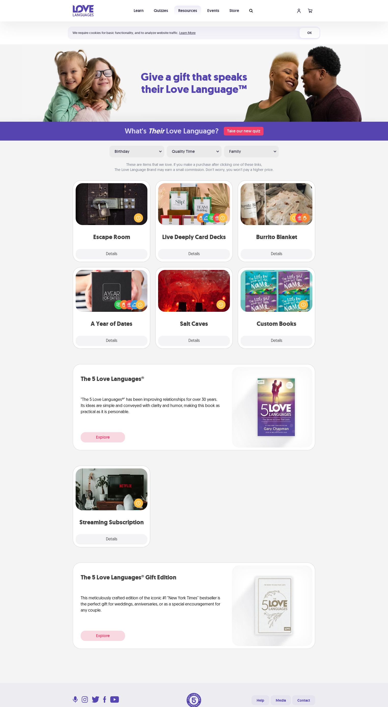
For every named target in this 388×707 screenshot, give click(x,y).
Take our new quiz (243, 131)
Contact (303, 700)
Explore (103, 437)
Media (281, 700)
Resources (187, 10)
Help (260, 700)
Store (234, 10)
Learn (139, 10)
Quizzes (161, 10)
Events (213, 10)
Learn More (187, 33)
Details (111, 254)
